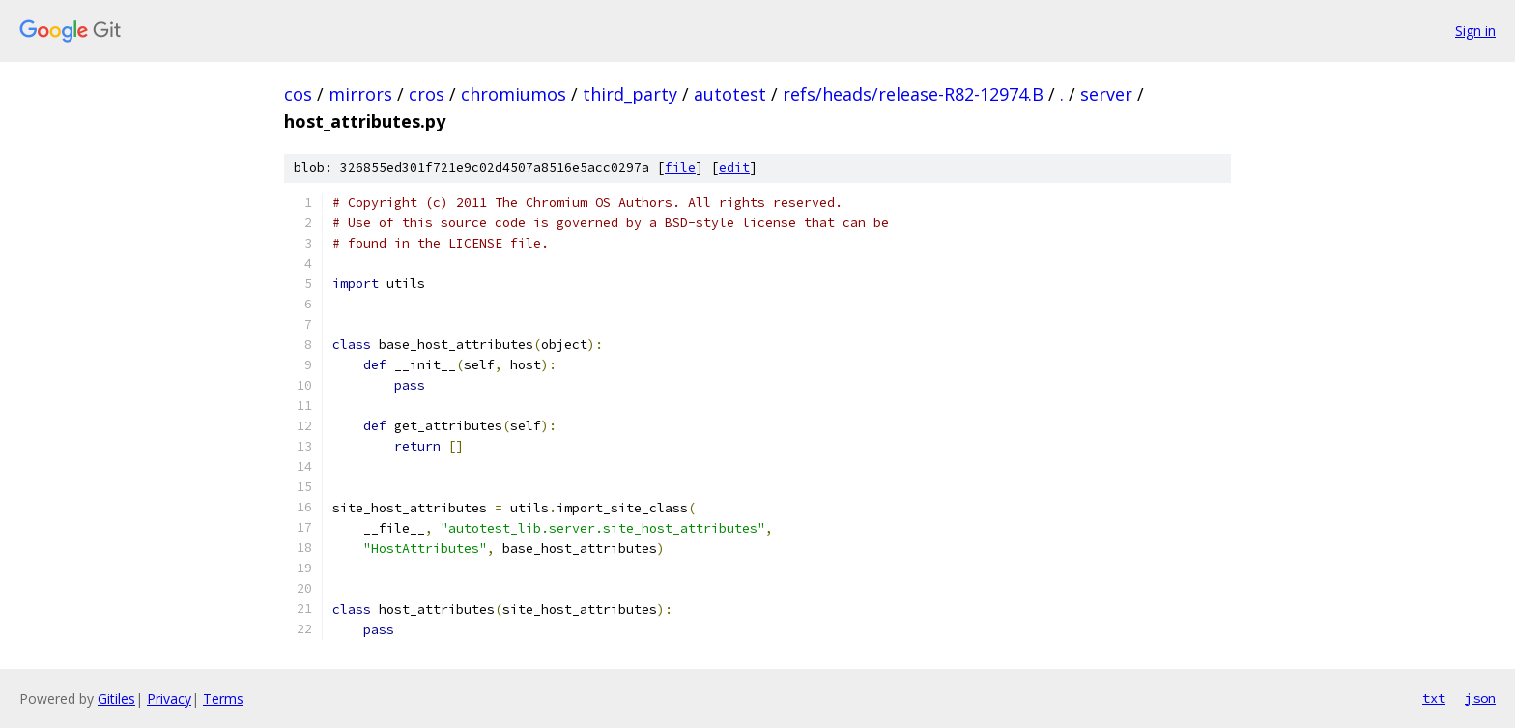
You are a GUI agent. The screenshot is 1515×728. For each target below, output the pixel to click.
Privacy (169, 698)
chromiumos (513, 93)
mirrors (360, 93)
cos (298, 93)
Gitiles (116, 698)
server (1106, 93)
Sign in (1475, 30)
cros (426, 93)
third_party (630, 93)
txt (1433, 698)
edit (734, 168)
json (1480, 698)
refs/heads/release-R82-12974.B (913, 93)
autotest (730, 93)
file (680, 168)
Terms (223, 698)
